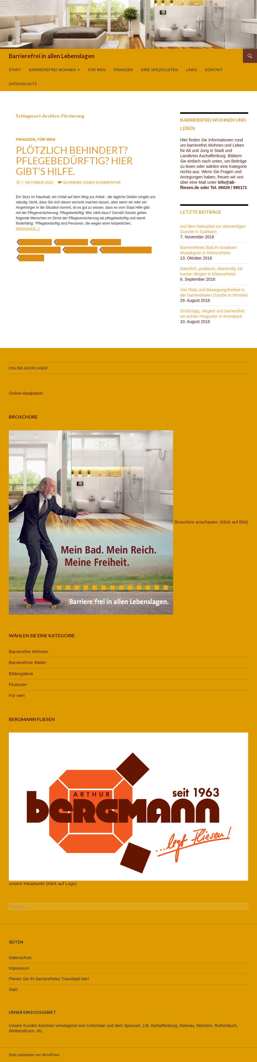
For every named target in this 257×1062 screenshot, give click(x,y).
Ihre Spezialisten (159, 70)
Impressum (19, 968)
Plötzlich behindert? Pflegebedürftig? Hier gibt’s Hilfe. (74, 160)
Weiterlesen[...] (27, 229)
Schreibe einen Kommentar (92, 182)
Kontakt (214, 70)
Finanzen (123, 70)
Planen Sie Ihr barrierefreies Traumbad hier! (49, 978)
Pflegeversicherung (127, 249)
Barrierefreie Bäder (27, 662)
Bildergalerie (21, 673)
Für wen (97, 70)
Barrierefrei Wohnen (52, 70)
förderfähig (72, 242)
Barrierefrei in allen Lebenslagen (51, 55)
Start (15, 70)
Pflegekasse (81, 249)
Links (191, 70)
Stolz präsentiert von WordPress (34, 1055)
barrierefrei (35, 242)
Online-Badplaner (28, 368)
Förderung (106, 242)
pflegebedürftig (40, 249)
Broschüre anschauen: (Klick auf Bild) (128, 521)
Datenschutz (23, 84)
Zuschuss (31, 257)
